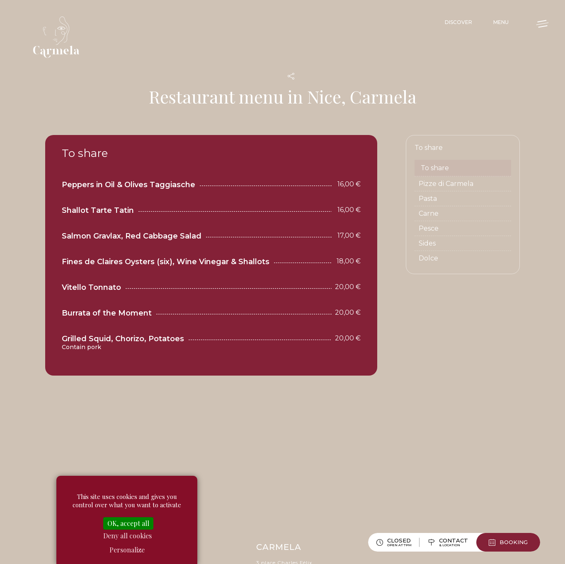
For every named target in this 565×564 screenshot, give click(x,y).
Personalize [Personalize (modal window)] (127, 549)
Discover (458, 22)
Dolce (428, 258)
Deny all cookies (127, 535)
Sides (427, 243)
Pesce (429, 228)
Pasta (428, 198)
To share (435, 168)
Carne (429, 213)
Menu (501, 22)
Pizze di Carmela (446, 184)
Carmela (58, 37)
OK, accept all (128, 523)
